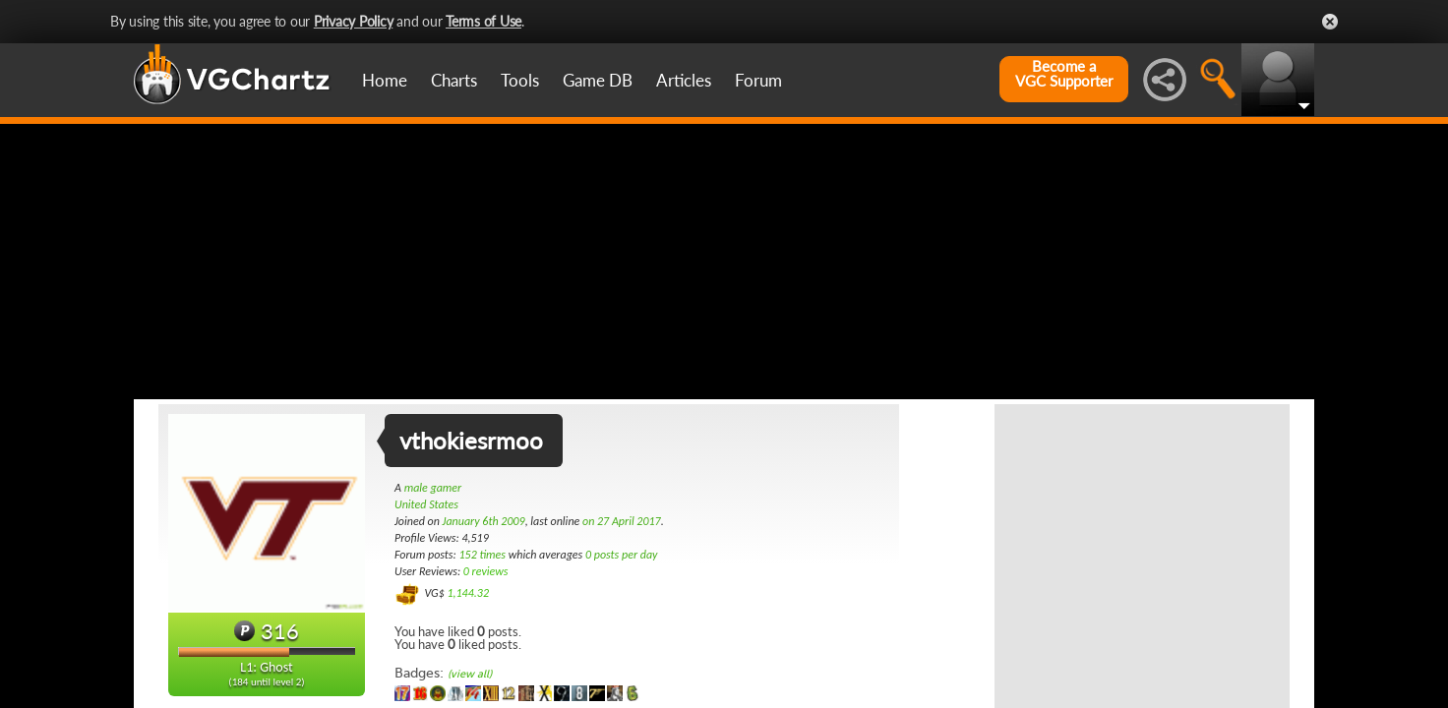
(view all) (470, 674)
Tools (520, 80)
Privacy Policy (353, 21)
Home (384, 80)
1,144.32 (468, 593)
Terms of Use (483, 21)
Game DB (598, 80)
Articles (683, 80)
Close (1330, 22)
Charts (454, 80)
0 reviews (486, 571)
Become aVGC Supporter (1064, 73)
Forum (758, 80)
